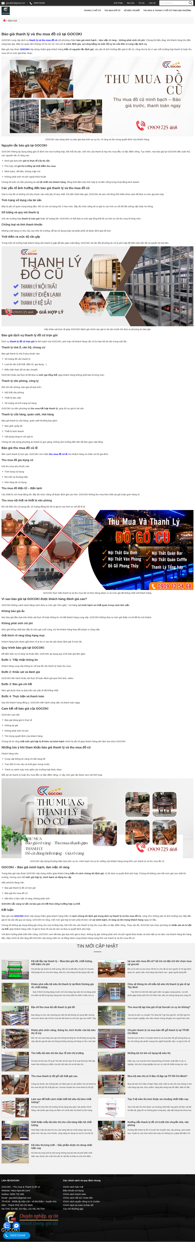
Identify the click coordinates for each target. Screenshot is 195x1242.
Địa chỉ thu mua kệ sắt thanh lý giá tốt (53, 1007)
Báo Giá (130, 3)
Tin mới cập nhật (97, 946)
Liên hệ (152, 3)
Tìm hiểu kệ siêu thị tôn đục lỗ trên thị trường (57, 1053)
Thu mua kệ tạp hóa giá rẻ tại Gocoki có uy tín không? (159, 1007)
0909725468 (37, 3)
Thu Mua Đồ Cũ (112, 10)
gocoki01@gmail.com (13, 3)
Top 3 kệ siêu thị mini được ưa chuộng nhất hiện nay (158, 1099)
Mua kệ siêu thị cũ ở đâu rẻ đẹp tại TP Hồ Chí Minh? (158, 1076)
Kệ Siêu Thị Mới (132, 10)
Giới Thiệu (118, 3)
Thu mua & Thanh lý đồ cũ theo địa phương (167, 10)
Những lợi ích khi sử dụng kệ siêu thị (149, 1053)
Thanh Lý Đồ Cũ (92, 10)
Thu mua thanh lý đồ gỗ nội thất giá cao (54, 1076)
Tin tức (141, 3)
